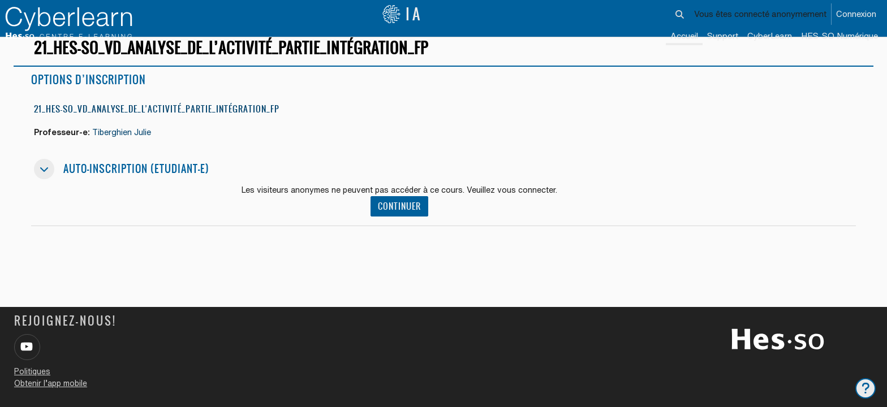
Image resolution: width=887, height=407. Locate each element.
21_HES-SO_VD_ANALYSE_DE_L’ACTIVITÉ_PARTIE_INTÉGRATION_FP (156, 125)
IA (402, 14)
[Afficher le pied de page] (865, 388)
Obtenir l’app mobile (50, 383)
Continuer (402, 224)
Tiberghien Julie (126, 149)
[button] (680, 14)
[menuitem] (769, 36)
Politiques (32, 371)
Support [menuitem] (722, 36)
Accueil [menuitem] (684, 36)
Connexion (856, 14)
